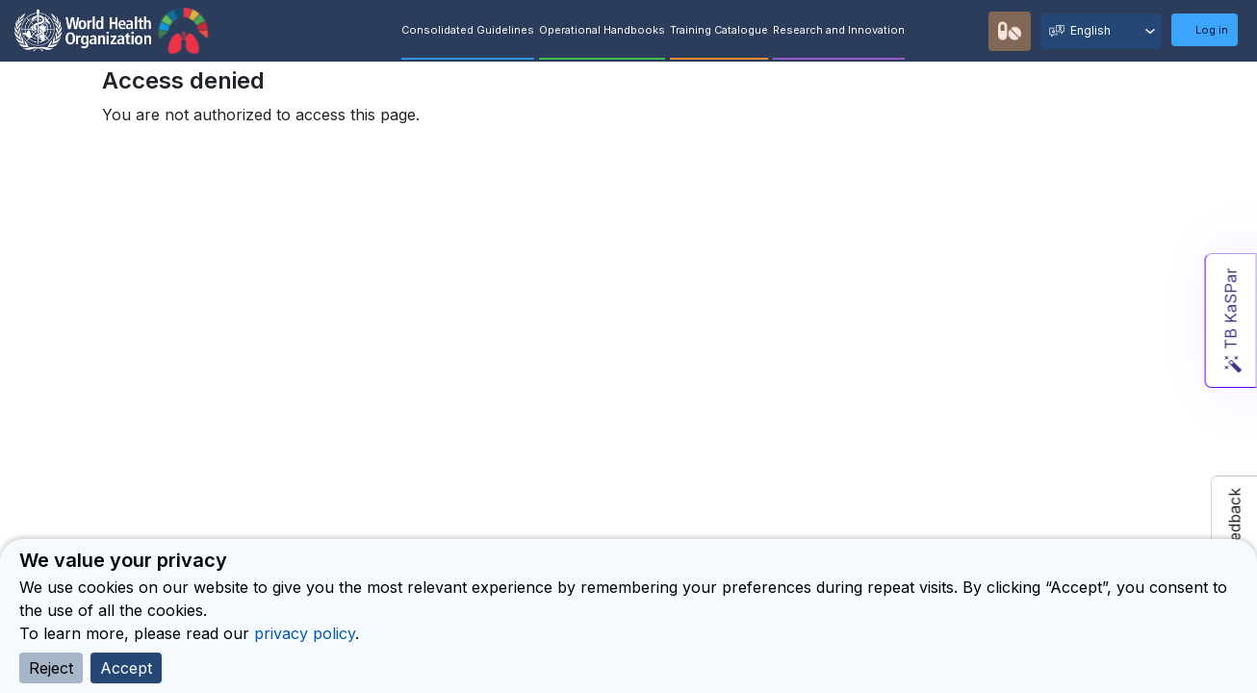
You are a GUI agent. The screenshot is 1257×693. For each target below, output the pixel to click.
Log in (1211, 30)
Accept (126, 668)
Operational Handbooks (602, 30)
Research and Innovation (839, 30)
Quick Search (932, 31)
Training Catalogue (719, 30)
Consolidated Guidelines (467, 30)
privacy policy (304, 633)
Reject (51, 668)
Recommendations (969, 31)
